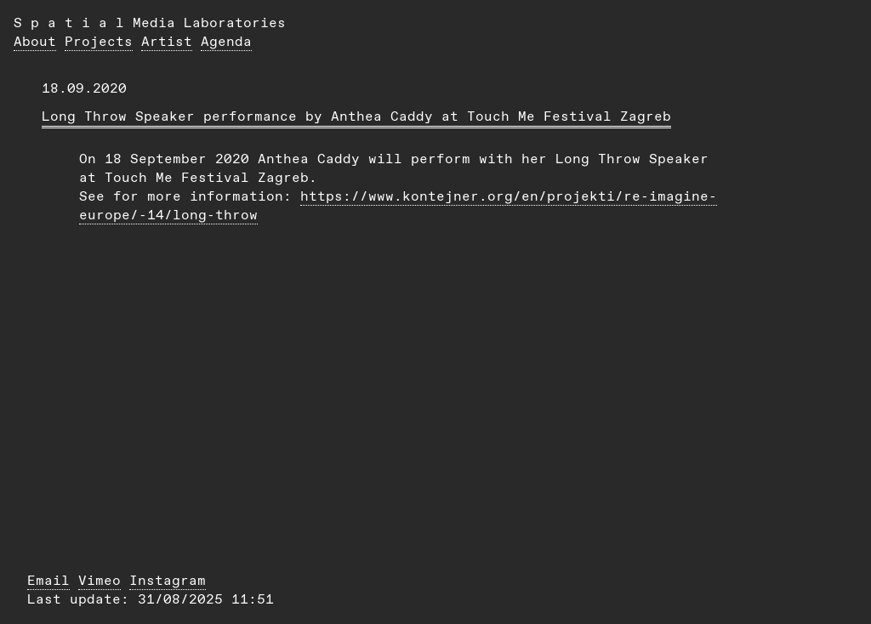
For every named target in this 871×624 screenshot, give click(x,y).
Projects (99, 41)
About (35, 41)
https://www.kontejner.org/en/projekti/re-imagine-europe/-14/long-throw (398, 205)
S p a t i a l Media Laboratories (150, 22)
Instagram (167, 580)
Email (48, 580)
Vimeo (99, 580)
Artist (166, 41)
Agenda (226, 41)
